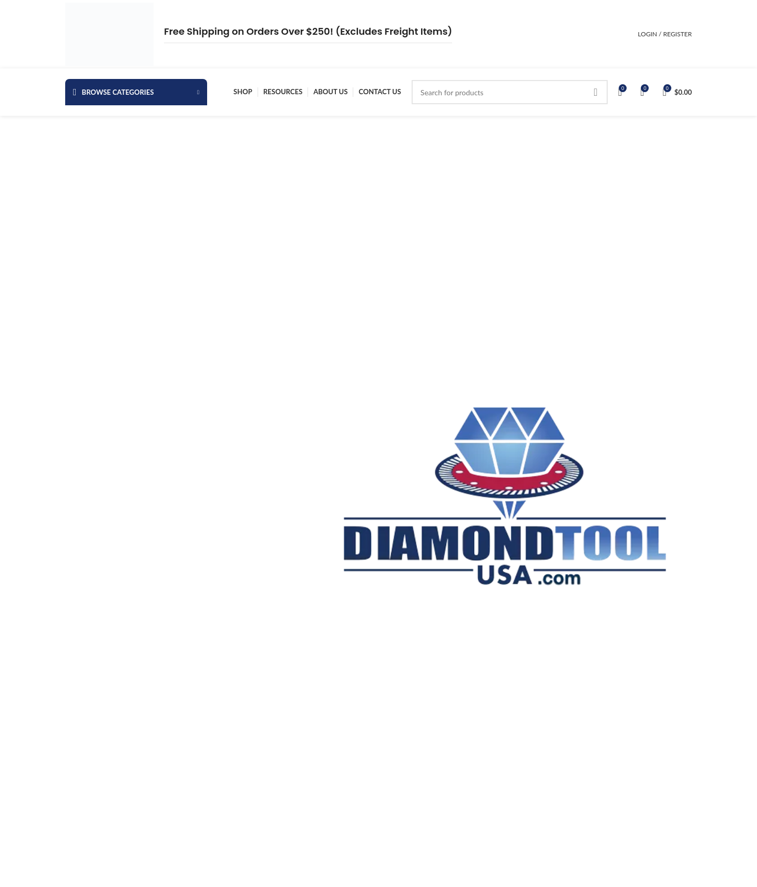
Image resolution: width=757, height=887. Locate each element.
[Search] (510, 92)
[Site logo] (109, 33)
